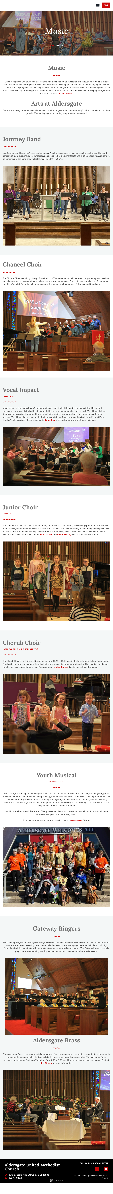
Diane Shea (49, 431)
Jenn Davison (46, 545)
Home (52, 56)
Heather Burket (60, 678)
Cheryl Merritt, (64, 545)
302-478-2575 (65, 104)
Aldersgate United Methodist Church (32, 1177)
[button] (98, 10)
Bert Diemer (46, 1074)
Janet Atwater (75, 831)
